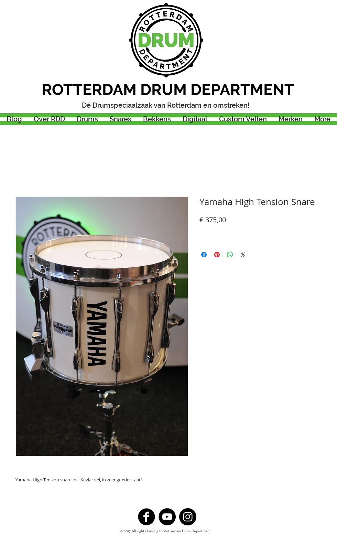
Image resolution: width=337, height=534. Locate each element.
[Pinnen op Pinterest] (217, 254)
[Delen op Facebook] (204, 254)
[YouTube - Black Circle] (167, 516)
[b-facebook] (146, 516)
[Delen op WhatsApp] (230, 254)
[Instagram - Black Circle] (187, 516)
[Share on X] (243, 254)
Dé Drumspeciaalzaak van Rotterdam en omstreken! (166, 105)
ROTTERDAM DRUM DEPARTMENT (168, 90)
